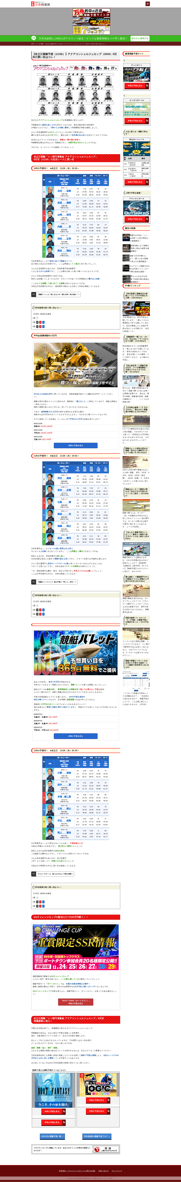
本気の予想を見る (75, 446)
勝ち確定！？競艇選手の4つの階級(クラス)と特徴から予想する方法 (137, 579)
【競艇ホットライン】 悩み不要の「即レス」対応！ (56, 582)
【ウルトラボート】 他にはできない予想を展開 (55, 874)
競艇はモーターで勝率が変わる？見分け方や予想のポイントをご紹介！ (136, 491)
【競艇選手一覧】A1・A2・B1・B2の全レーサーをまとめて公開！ (137, 339)
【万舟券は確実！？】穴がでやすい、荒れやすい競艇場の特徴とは (136, 410)
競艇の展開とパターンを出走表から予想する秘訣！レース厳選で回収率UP (136, 663)
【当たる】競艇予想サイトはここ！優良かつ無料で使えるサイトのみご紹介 (136, 534)
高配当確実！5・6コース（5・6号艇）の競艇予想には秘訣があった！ (136, 620)
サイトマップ (117, 1171)
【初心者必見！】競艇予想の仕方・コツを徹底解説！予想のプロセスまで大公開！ (136, 369)
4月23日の (52, 1136)
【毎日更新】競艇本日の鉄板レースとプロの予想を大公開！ (136, 296)
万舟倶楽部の (97, 1136)
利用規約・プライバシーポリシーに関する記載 (77, 1171)
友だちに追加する (140, 38)
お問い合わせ (103, 1171)
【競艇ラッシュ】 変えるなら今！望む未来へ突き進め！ (58, 294)
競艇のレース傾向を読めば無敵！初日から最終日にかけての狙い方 (136, 451)
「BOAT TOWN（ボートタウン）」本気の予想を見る (76, 1002)
